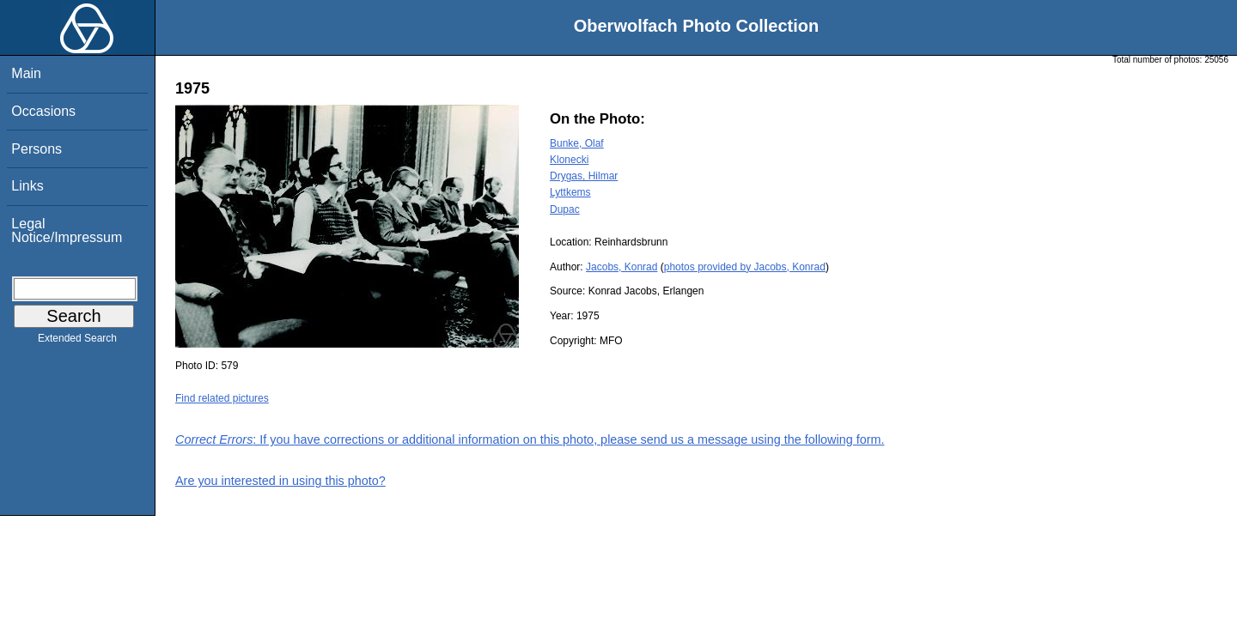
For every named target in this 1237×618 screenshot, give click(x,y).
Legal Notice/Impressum (66, 230)
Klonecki (569, 160)
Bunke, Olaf (577, 143)
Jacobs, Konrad (621, 267)
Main (26, 73)
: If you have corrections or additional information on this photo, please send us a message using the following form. (530, 439)
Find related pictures (222, 398)
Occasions (43, 111)
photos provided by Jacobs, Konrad (745, 267)
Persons (36, 149)
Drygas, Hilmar (584, 176)
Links (27, 186)
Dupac (565, 209)
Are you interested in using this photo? (280, 481)
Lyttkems (570, 192)
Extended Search (77, 341)
